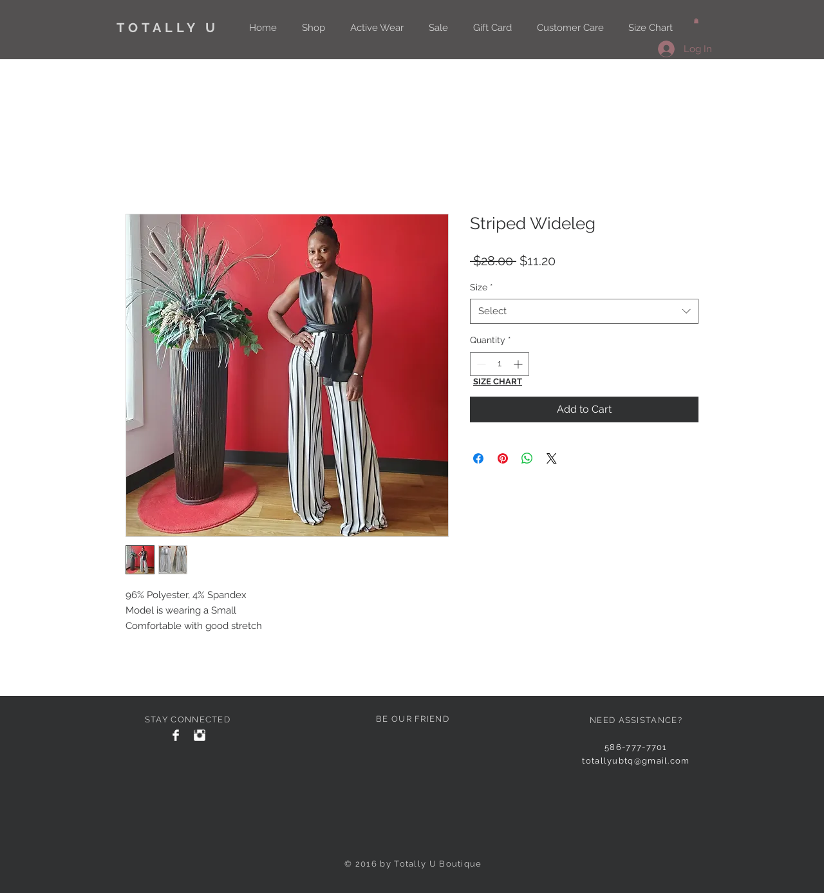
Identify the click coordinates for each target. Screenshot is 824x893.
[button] (696, 20)
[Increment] (519, 364)
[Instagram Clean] (199, 735)
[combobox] (584, 311)
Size (481, 287)
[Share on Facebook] (478, 458)
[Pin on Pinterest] (502, 458)
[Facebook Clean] (176, 735)
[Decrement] (480, 364)
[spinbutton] (499, 364)
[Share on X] (551, 458)
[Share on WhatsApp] (527, 458)
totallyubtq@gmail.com (635, 761)
